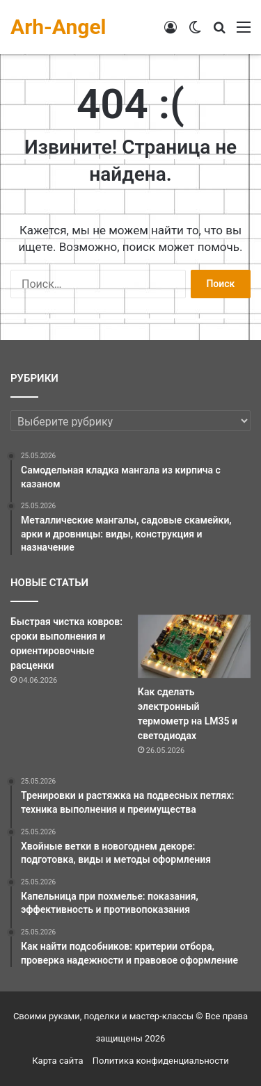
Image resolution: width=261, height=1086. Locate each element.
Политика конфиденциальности (161, 1060)
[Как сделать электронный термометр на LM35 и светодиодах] (194, 646)
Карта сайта (57, 1060)
